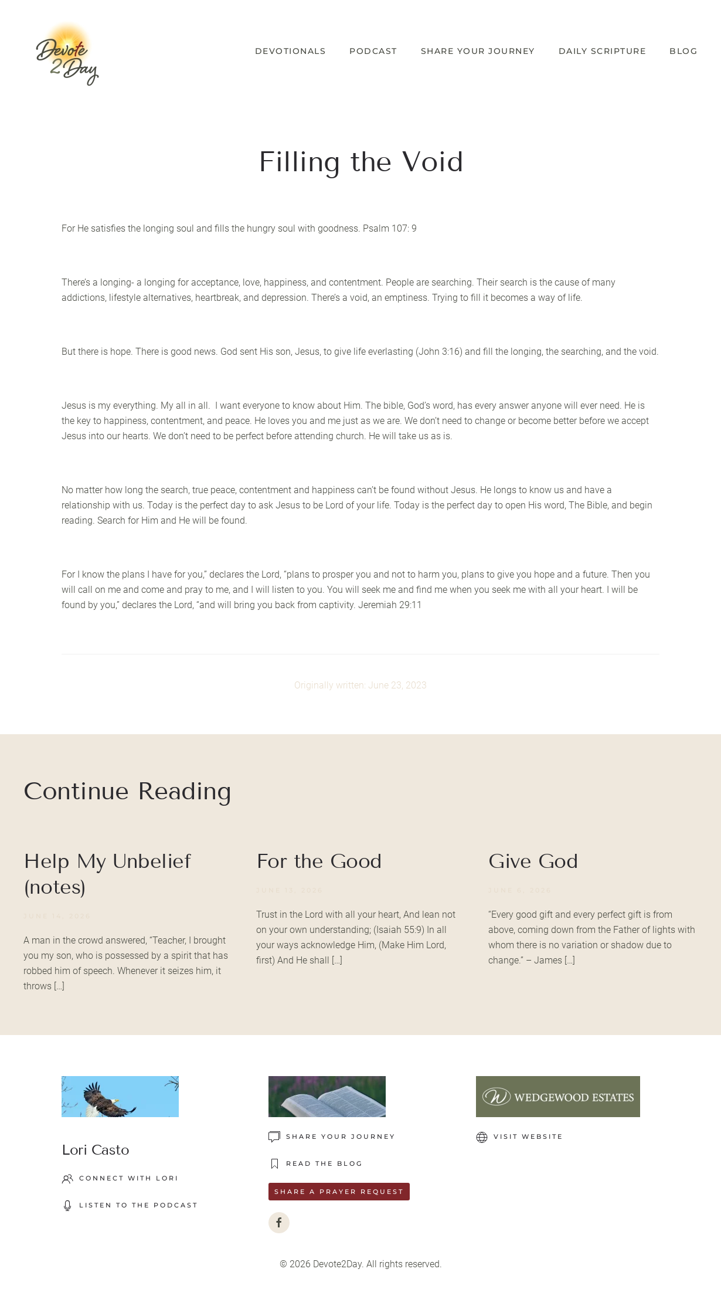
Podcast (373, 51)
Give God (533, 861)
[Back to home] (67, 51)
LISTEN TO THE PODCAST (130, 1206)
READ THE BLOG (315, 1164)
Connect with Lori (120, 1179)
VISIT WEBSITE (519, 1137)
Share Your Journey (478, 51)
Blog (683, 51)
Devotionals (291, 51)
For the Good (319, 861)
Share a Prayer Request (339, 1192)
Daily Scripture (603, 51)
